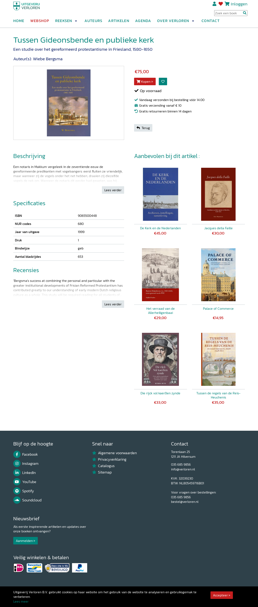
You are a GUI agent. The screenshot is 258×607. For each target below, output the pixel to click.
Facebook (25, 454)
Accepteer (220, 595)
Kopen (144, 81)
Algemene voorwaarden (114, 453)
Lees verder (113, 190)
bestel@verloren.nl (184, 501)
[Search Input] (230, 15)
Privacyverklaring (109, 459)
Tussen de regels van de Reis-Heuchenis (218, 395)
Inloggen (239, 5)
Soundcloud (27, 500)
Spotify (23, 491)
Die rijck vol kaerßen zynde (160, 393)
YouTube (25, 482)
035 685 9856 (181, 464)
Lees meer (21, 601)
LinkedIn (24, 472)
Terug (143, 127)
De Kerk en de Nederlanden (160, 228)
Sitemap (102, 472)
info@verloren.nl (183, 469)
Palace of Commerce (218, 308)
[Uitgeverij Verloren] (33, 9)
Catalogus (103, 466)
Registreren (215, 5)
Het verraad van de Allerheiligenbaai (160, 310)
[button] (76, 22)
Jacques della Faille (218, 228)
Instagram (26, 463)
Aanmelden (24, 540)
